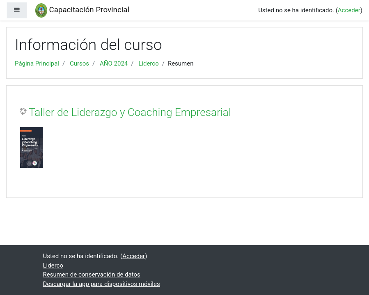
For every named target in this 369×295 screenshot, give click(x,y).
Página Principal (37, 63)
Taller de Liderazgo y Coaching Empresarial (130, 112)
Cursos (79, 63)
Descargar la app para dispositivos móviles (101, 284)
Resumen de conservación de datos (91, 274)
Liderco (148, 63)
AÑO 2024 (114, 63)
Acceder (349, 10)
